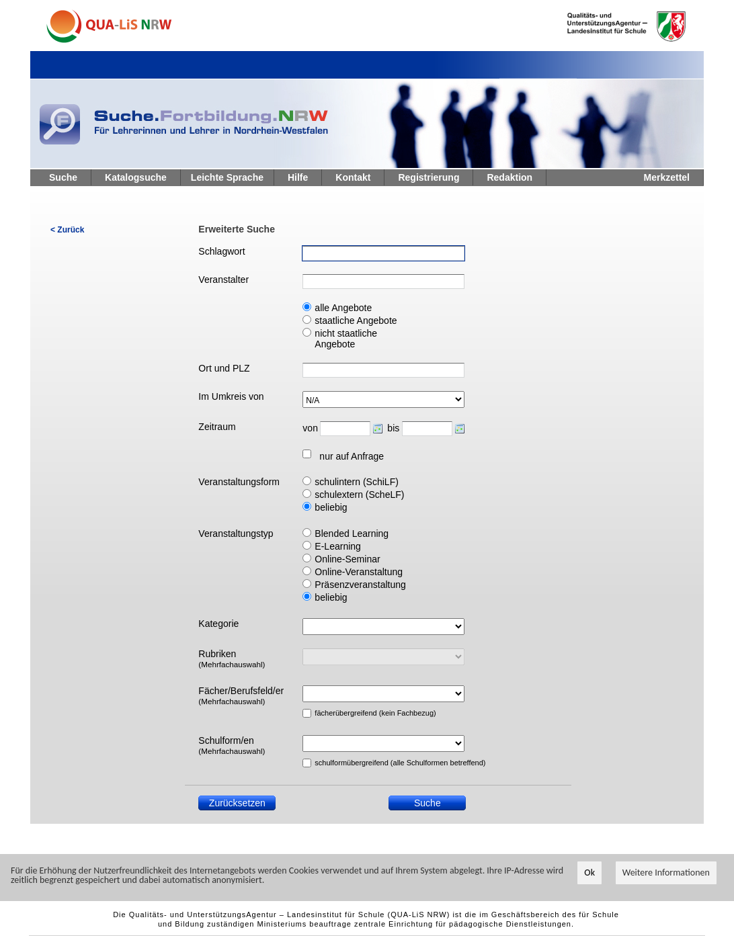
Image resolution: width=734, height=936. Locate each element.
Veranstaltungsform (239, 481)
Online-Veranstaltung (359, 571)
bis (393, 428)
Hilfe (298, 177)
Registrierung (428, 177)
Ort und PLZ (223, 368)
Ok (589, 873)
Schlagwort (221, 251)
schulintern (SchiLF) (357, 481)
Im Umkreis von (230, 396)
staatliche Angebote (356, 320)
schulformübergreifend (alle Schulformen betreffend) (367, 763)
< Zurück (67, 230)
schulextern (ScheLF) (359, 494)
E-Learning (338, 546)
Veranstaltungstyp (235, 533)
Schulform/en (231, 745)
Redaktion (509, 177)
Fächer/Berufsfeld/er (241, 695)
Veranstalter (223, 279)
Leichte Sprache (227, 177)
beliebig (331, 507)
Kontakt (352, 177)
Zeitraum (216, 426)
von (309, 428)
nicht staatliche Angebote (346, 338)
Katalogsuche (136, 177)
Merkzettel (667, 177)
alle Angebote (343, 307)
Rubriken (231, 658)
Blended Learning (352, 533)
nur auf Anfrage (351, 456)
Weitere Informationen (666, 873)
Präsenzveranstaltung (360, 584)
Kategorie (218, 623)
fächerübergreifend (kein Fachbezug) (367, 713)
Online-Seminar (347, 559)
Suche (63, 177)
